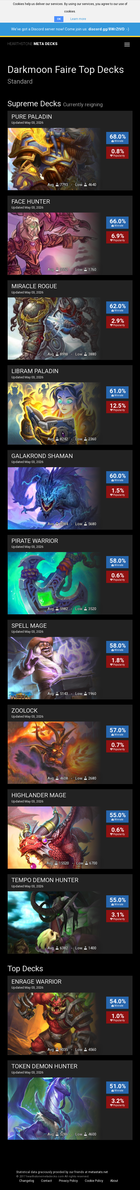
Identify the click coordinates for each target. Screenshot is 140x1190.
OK (59, 19)
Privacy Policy (68, 1181)
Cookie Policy (94, 1181)
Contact (46, 1181)
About (114, 1181)
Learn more (78, 19)
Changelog (26, 1181)
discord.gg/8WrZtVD (106, 29)
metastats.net (98, 1172)
